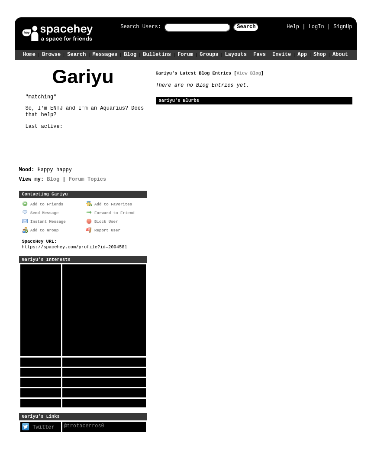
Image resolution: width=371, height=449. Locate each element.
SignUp (342, 26)
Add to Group (40, 229)
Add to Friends (42, 203)
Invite (281, 54)
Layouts (236, 54)
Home (29, 54)
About (340, 54)
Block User (102, 220)
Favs (259, 54)
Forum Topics (87, 178)
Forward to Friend (110, 212)
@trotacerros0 (84, 425)
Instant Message (43, 220)
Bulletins (157, 54)
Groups (209, 54)
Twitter (38, 425)
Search (254, 27)
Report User (103, 229)
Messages (105, 54)
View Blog (249, 73)
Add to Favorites (109, 203)
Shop (319, 54)
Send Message (40, 212)
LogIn (316, 26)
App (302, 54)
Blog (130, 54)
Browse (51, 54)
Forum (185, 54)
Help (293, 26)
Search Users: (133, 27)
